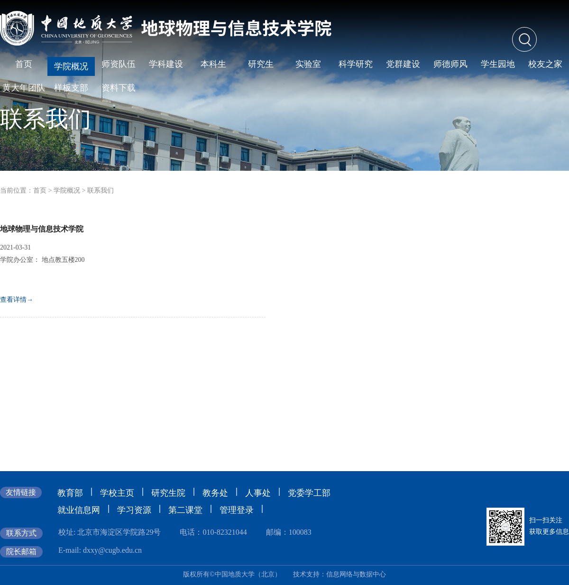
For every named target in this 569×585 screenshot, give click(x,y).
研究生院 (168, 493)
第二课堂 (185, 510)
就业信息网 (78, 510)
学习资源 (134, 510)
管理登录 (237, 510)
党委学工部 (309, 493)
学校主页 (117, 493)
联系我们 (100, 190)
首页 (39, 190)
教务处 (215, 493)
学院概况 (67, 190)
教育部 (70, 493)
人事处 (258, 493)
